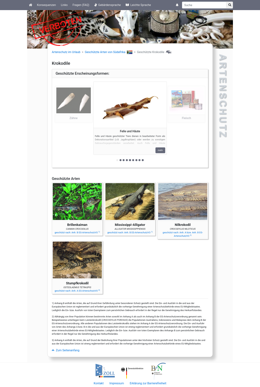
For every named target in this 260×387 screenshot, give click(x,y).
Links (64, 5)
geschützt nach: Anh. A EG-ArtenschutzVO (77, 290)
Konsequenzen (46, 5)
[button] (73, 123)
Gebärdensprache (107, 5)
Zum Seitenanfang (65, 350)
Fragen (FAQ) (81, 5)
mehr (160, 150)
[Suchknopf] (229, 5)
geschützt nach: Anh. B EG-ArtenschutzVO (77, 232)
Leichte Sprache (138, 5)
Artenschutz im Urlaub (66, 52)
